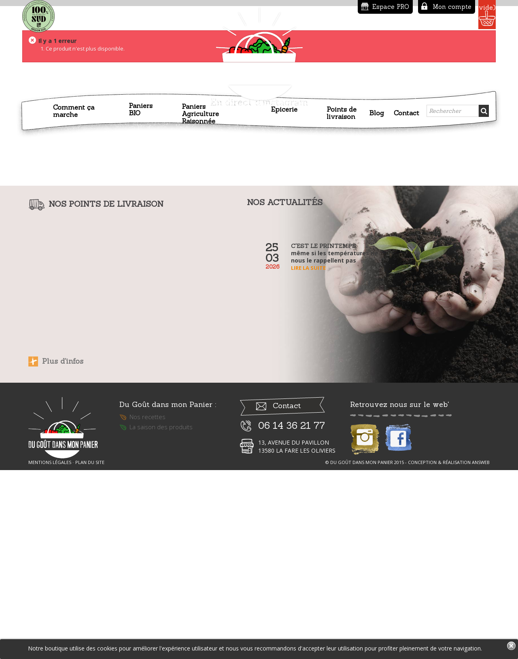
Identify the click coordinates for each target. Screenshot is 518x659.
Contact (406, 112)
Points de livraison (342, 111)
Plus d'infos (62, 542)
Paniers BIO (141, 108)
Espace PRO (337, 7)
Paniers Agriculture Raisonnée (200, 112)
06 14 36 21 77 (291, 611)
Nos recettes (148, 603)
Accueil (39, 113)
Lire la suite (308, 448)
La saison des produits (161, 613)
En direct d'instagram (259, 283)
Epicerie (284, 108)
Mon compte (398, 7)
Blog (376, 112)
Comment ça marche (73, 109)
